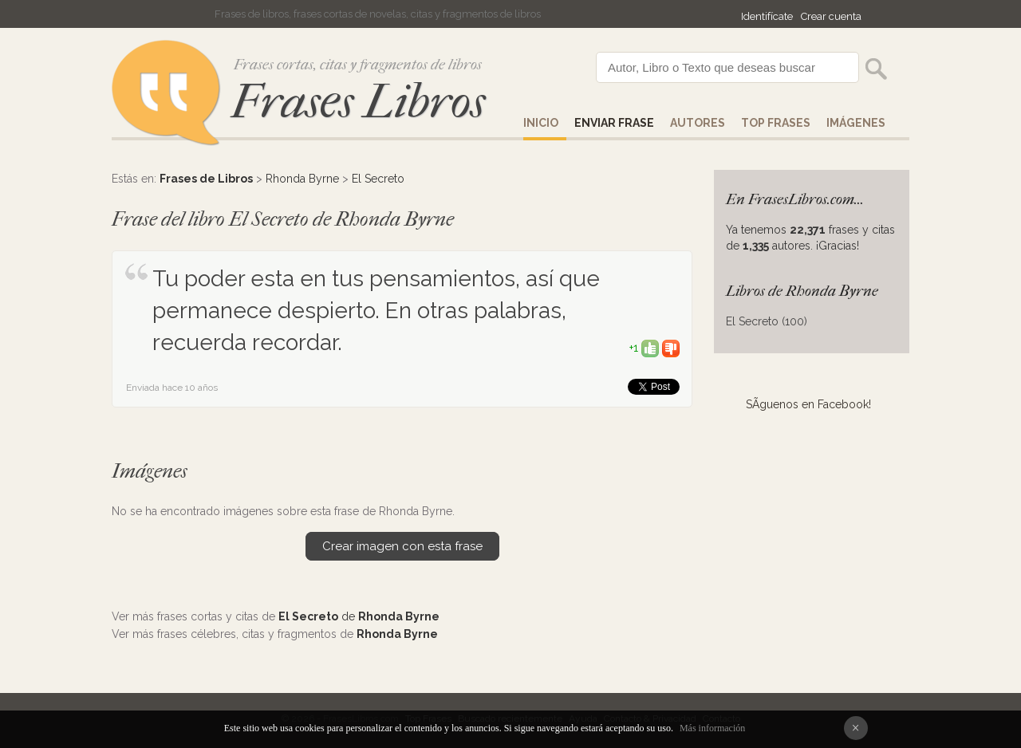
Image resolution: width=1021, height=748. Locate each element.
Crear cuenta (831, 16)
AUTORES (697, 122)
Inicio (540, 122)
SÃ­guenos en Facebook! (808, 404)
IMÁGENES (855, 122)
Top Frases (775, 122)
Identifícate (767, 16)
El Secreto (378, 178)
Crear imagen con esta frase (402, 546)
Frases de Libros (206, 178)
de (359, 616)
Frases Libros (358, 101)
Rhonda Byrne (302, 178)
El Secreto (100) (766, 321)
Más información (712, 728)
